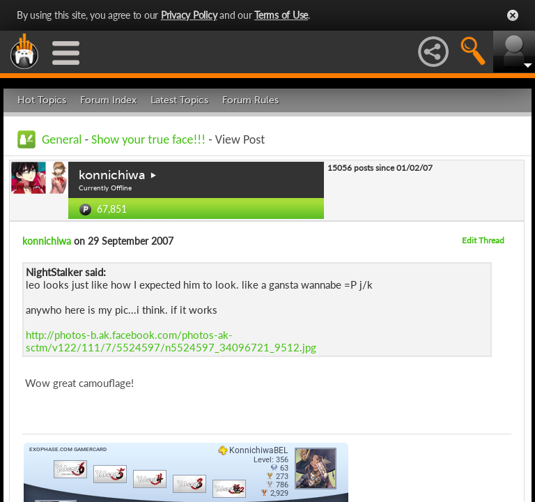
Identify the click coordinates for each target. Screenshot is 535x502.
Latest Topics (179, 100)
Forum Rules (250, 100)
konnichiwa (112, 175)
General (62, 139)
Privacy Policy (189, 15)
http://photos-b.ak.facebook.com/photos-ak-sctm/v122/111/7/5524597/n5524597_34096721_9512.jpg (171, 340)
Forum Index (108, 100)
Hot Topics (41, 100)
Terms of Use (281, 15)
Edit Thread (483, 240)
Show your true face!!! (148, 139)
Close (512, 15)
